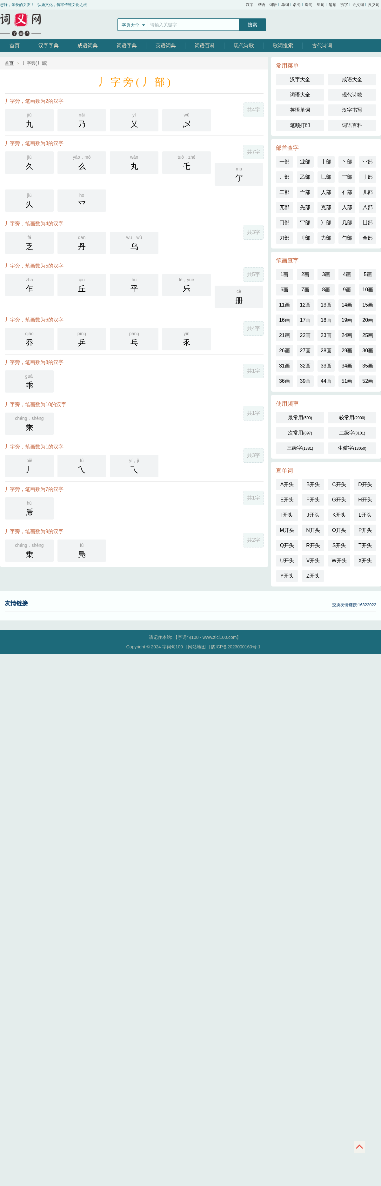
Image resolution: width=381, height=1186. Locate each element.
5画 (368, 274)
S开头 (339, 545)
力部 (326, 238)
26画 (284, 350)
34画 (347, 365)
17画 (305, 320)
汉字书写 (352, 110)
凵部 (368, 222)
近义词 (358, 5)
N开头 (313, 530)
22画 (305, 335)
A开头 (287, 484)
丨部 (326, 161)
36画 (284, 381)
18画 (326, 320)
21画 (284, 335)
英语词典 (166, 45)
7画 (305, 289)
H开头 (365, 499)
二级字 (352, 432)
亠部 (305, 192)
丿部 (284, 177)
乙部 (305, 177)
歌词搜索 (283, 45)
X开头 (365, 560)
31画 (284, 365)
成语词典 (87, 45)
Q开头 (287, 545)
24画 (347, 335)
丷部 (368, 161)
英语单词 (300, 110)
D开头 (365, 484)
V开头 (313, 560)
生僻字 (352, 448)
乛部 (347, 177)
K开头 (339, 515)
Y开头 (287, 576)
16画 (284, 320)
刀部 (284, 238)
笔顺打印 (300, 125)
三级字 (300, 448)
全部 (368, 238)
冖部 (305, 222)
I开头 (287, 515)
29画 (347, 350)
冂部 (284, 222)
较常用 (352, 417)
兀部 (284, 207)
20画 (367, 320)
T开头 (365, 545)
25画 (367, 335)
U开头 (287, 560)
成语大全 (352, 79)
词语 (273, 5)
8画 (326, 289)
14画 (347, 305)
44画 (326, 381)
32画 (305, 365)
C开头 (339, 484)
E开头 (287, 499)
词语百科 (205, 45)
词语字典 (127, 45)
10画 (367, 289)
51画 (347, 381)
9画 (347, 289)
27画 (305, 350)
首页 (15, 45)
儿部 (368, 192)
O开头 (339, 530)
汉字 (249, 5)
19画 (347, 320)
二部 (284, 192)
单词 (285, 5)
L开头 (365, 515)
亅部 (368, 177)
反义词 (373, 5)
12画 (305, 305)
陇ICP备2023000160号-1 (236, 646)
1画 (284, 274)
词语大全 (300, 94)
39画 (305, 381)
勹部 (347, 238)
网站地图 (197, 646)
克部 (326, 207)
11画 (284, 305)
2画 (305, 274)
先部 (305, 207)
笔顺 (332, 5)
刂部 (305, 238)
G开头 (339, 499)
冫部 (326, 222)
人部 (326, 192)
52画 (367, 381)
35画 (367, 365)
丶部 (347, 161)
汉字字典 (48, 45)
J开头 (313, 515)
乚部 (326, 177)
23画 (326, 335)
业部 (305, 161)
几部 (347, 222)
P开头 (365, 530)
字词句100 (20, 24)
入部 (347, 207)
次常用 (300, 432)
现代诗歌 (244, 45)
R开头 (313, 545)
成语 (261, 5)
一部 (284, 161)
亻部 (347, 192)
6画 (284, 289)
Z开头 (313, 576)
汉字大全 (300, 79)
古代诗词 (322, 45)
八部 (368, 207)
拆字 (344, 5)
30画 (367, 350)
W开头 (338, 560)
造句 (308, 5)
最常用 (300, 417)
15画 (367, 305)
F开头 (313, 499)
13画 (326, 305)
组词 (320, 5)
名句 (297, 5)
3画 (326, 274)
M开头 (287, 530)
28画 (326, 350)
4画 (347, 274)
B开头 (313, 484)
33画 (326, 365)
